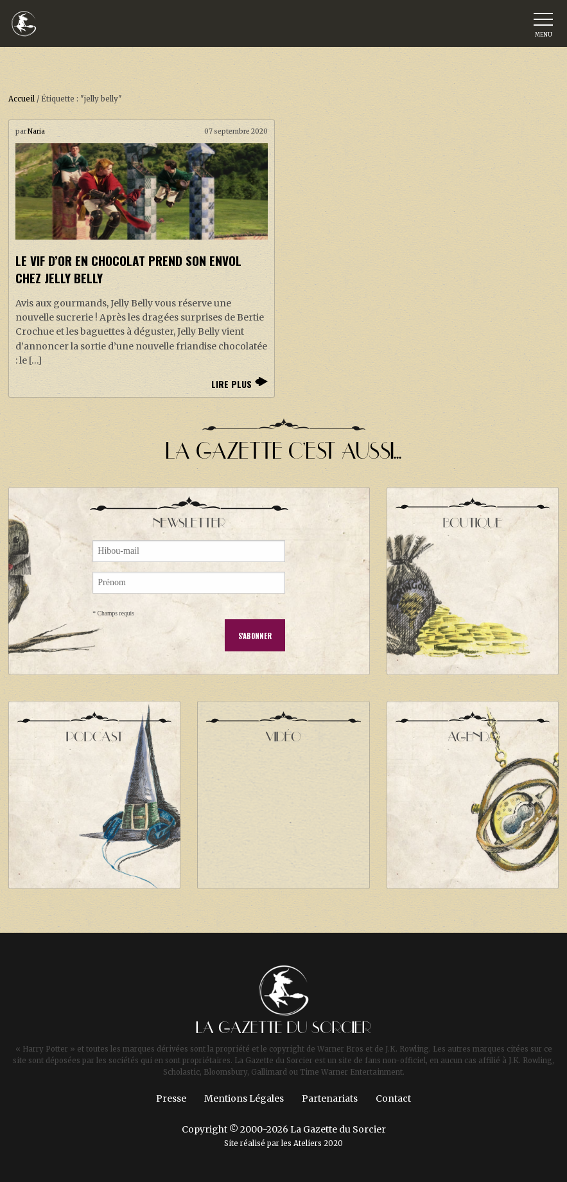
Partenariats (330, 1098)
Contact (393, 1098)
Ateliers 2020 (318, 1143)
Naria (36, 131)
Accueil (21, 98)
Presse (171, 1098)
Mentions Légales (244, 1098)
